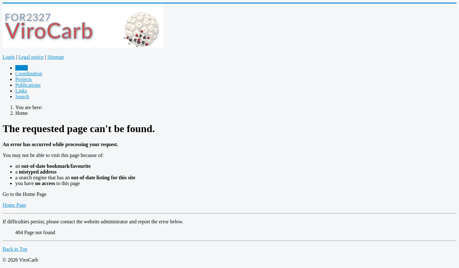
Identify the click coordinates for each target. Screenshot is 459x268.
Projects (23, 79)
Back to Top (15, 249)
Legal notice (31, 57)
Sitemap (55, 57)
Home (21, 68)
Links (21, 90)
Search (22, 96)
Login (9, 57)
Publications (27, 85)
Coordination (28, 73)
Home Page (14, 205)
